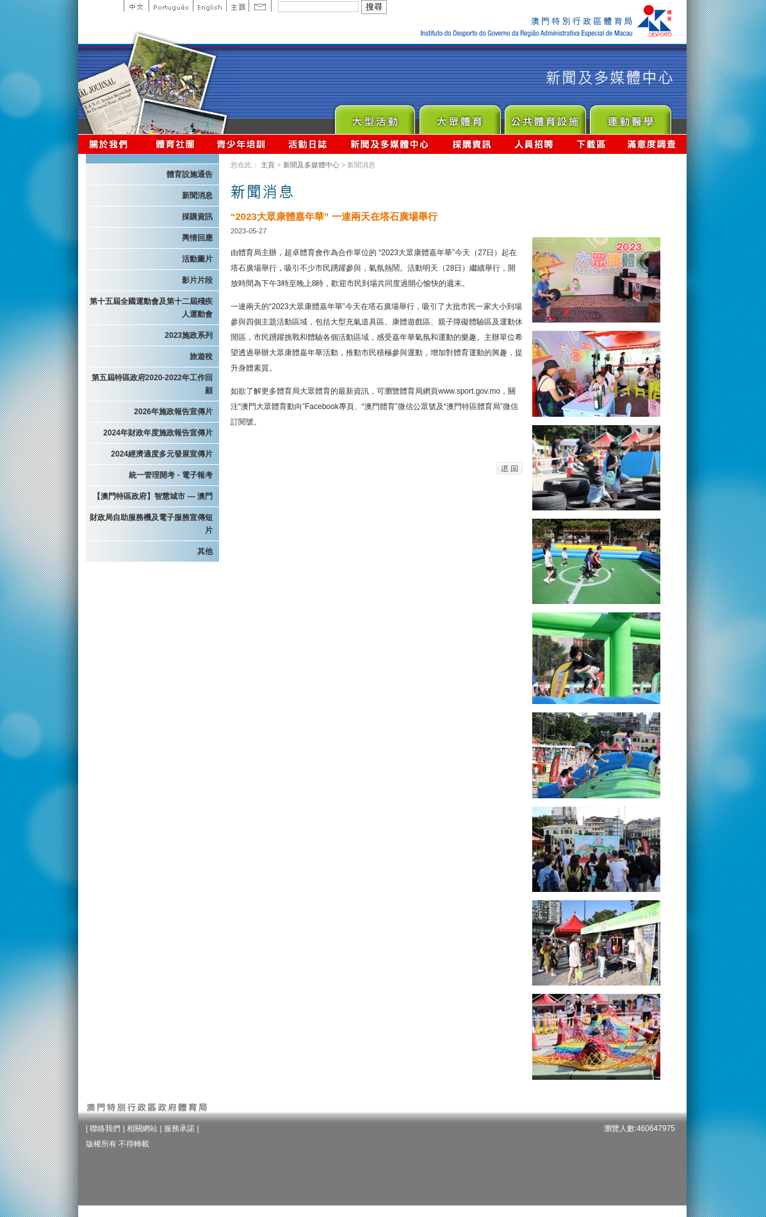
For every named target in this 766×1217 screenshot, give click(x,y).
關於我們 (111, 144)
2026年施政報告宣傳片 (173, 411)
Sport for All (459, 116)
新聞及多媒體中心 (390, 144)
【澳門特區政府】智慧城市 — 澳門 (153, 496)
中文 (136, 6)
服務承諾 (179, 1128)
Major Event (374, 116)
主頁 (237, 6)
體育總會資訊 (175, 144)
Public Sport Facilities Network (544, 116)
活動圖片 (197, 259)
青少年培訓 (241, 144)
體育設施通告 (190, 174)
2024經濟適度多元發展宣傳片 (162, 453)
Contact (260, 6)
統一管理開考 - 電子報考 (171, 475)
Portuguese (171, 6)
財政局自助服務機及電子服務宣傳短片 (151, 524)
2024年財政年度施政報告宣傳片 (158, 432)
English (209, 6)
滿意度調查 (652, 144)
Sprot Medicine (629, 116)
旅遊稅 (201, 356)
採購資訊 (471, 144)
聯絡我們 (105, 1128)
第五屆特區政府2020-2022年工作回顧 (152, 384)
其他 (205, 551)
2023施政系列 (189, 335)
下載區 (591, 144)
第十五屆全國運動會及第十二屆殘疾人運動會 (151, 308)
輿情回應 (197, 237)
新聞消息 (197, 195)
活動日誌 (308, 144)
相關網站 (142, 1128)
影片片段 (197, 280)
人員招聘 (533, 144)
